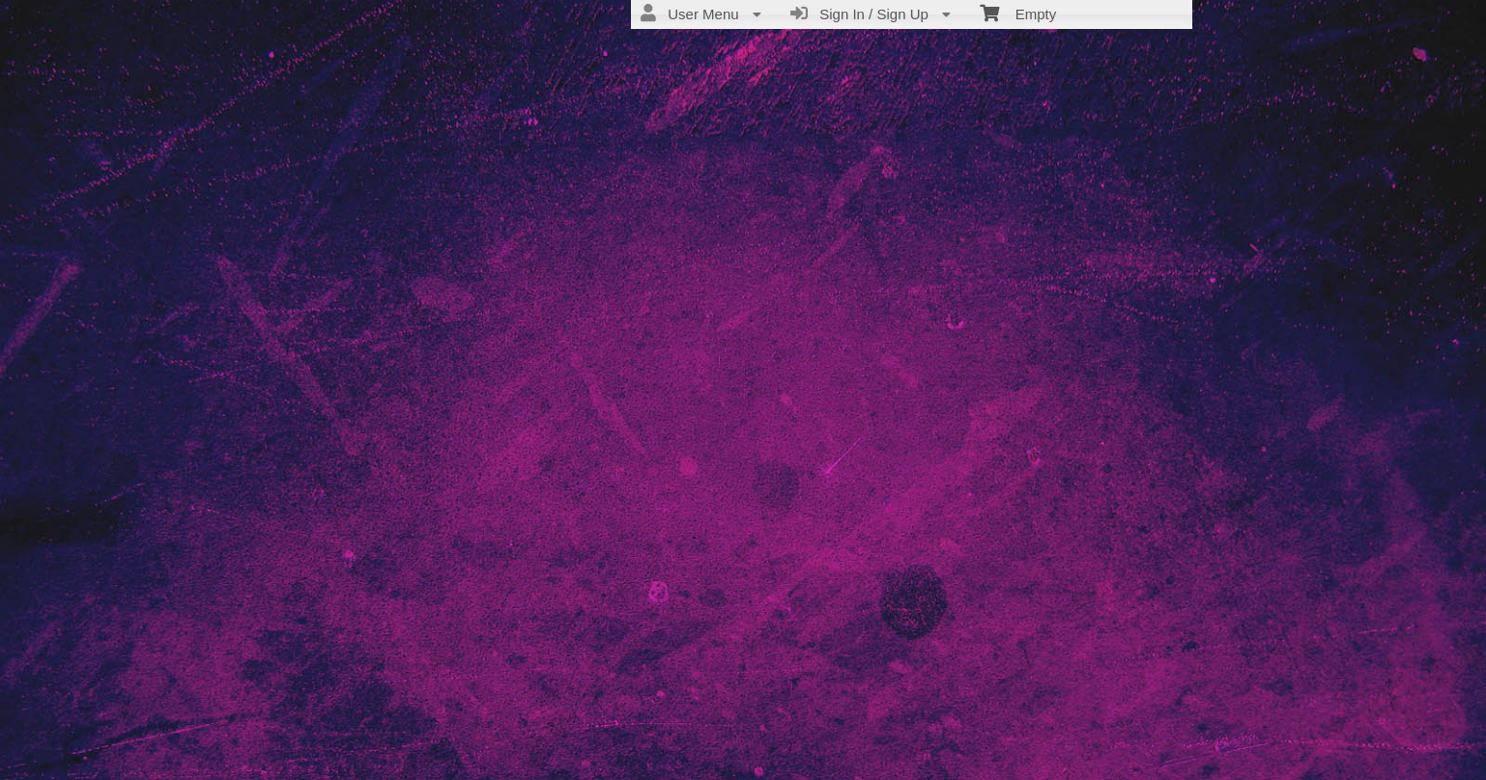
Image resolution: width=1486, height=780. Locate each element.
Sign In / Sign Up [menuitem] (870, 13)
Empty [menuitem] (1018, 12)
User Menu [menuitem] (701, 13)
